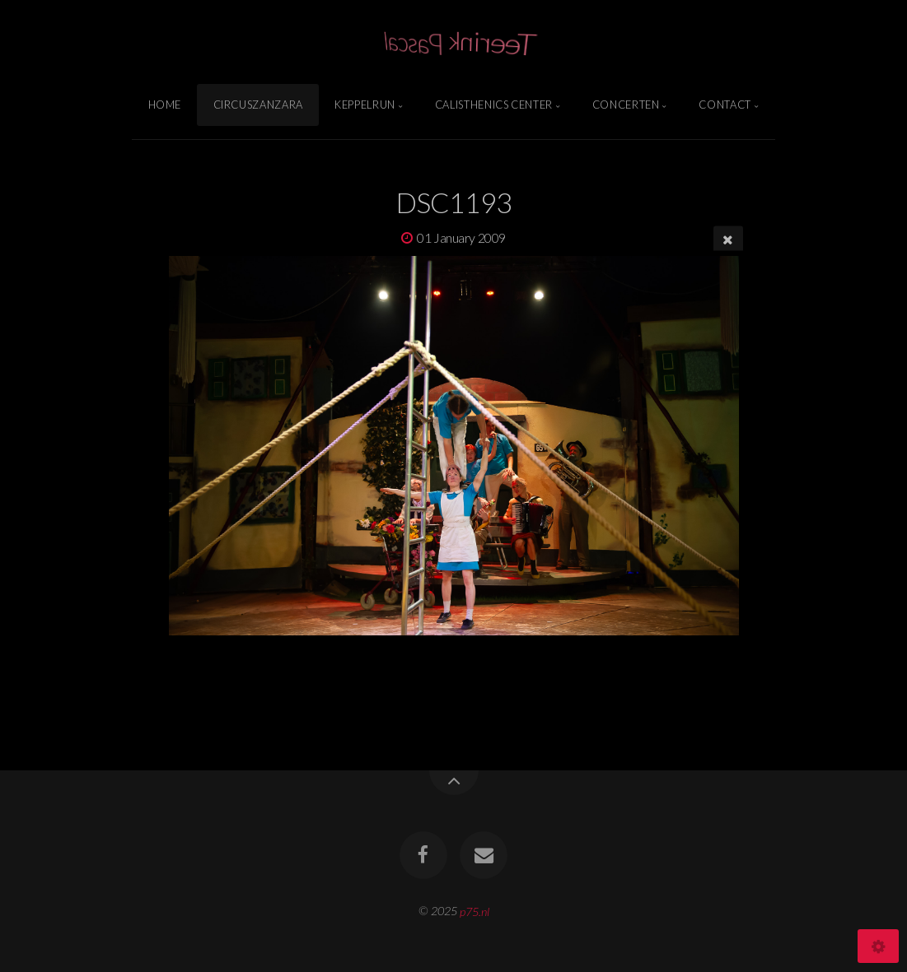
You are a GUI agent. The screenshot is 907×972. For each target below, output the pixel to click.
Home (165, 104)
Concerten (626, 104)
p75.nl (474, 911)
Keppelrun (364, 104)
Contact (724, 104)
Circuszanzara (258, 104)
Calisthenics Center (494, 104)
